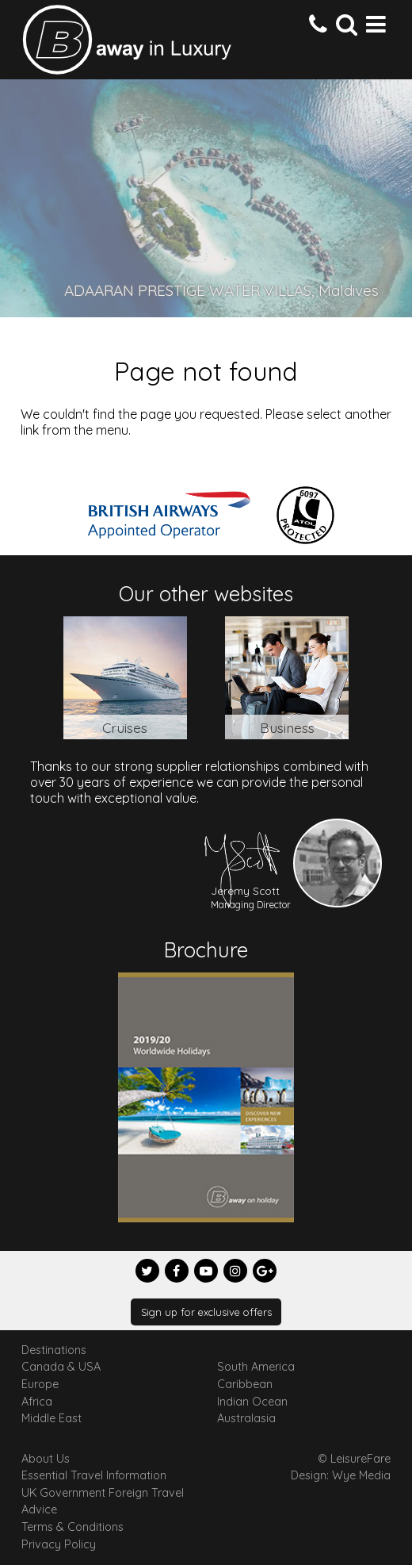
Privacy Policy (58, 1544)
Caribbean (245, 1384)
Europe (40, 1384)
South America (256, 1367)
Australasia (246, 1418)
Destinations (53, 1350)
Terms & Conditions (72, 1527)
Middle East (51, 1418)
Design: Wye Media (341, 1475)
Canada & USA (61, 1367)
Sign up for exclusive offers (206, 1312)
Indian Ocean (252, 1401)
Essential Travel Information (93, 1475)
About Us (45, 1459)
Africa (36, 1401)
